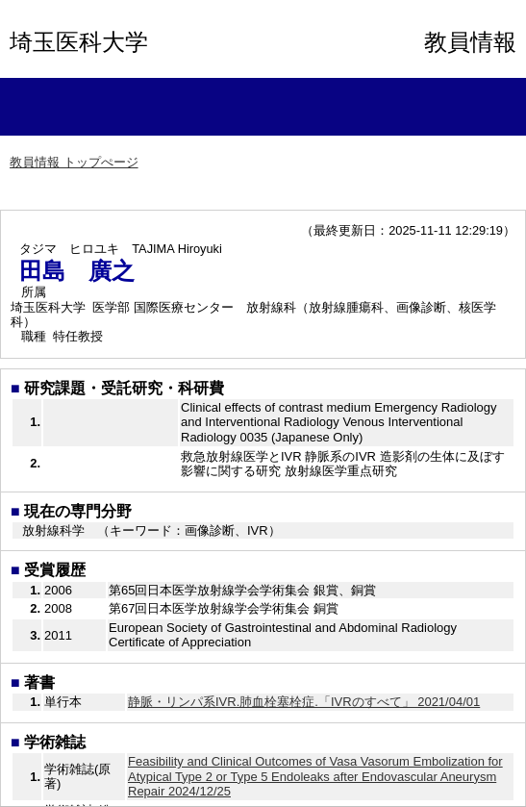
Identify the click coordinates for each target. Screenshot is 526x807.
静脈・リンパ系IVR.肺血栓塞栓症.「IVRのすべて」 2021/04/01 (304, 701)
